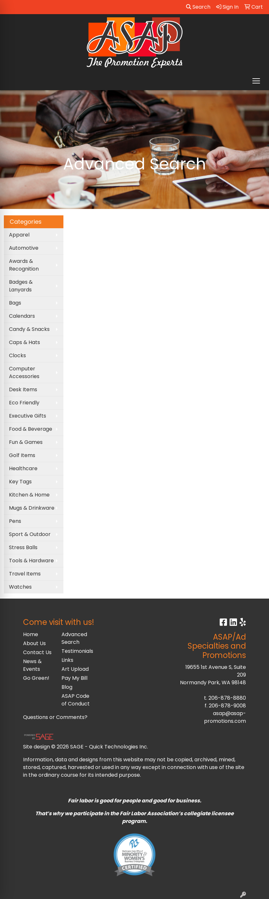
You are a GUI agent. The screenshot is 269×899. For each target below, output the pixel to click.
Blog (66, 687)
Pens (15, 521)
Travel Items (25, 573)
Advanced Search (74, 638)
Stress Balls (23, 547)
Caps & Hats (24, 342)
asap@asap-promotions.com (225, 717)
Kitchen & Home (29, 494)
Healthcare (23, 468)
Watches (20, 587)
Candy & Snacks (29, 329)
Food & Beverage (30, 429)
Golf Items (22, 455)
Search (198, 7)
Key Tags (20, 481)
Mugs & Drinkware (31, 508)
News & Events (32, 665)
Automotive (23, 248)
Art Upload (75, 669)
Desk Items (23, 389)
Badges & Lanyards (21, 285)
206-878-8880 (227, 698)
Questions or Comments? (55, 717)
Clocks (17, 355)
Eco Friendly (24, 402)
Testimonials (76, 651)
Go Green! (36, 678)
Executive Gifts (27, 415)
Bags (15, 303)
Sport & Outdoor (30, 534)
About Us (34, 643)
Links (67, 660)
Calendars (22, 316)
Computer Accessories (24, 372)
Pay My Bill (74, 678)
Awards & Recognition (24, 264)
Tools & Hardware (31, 560)
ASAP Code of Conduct (75, 699)
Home (30, 634)
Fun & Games (26, 442)
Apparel (19, 234)
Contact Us (37, 652)
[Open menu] (256, 80)
